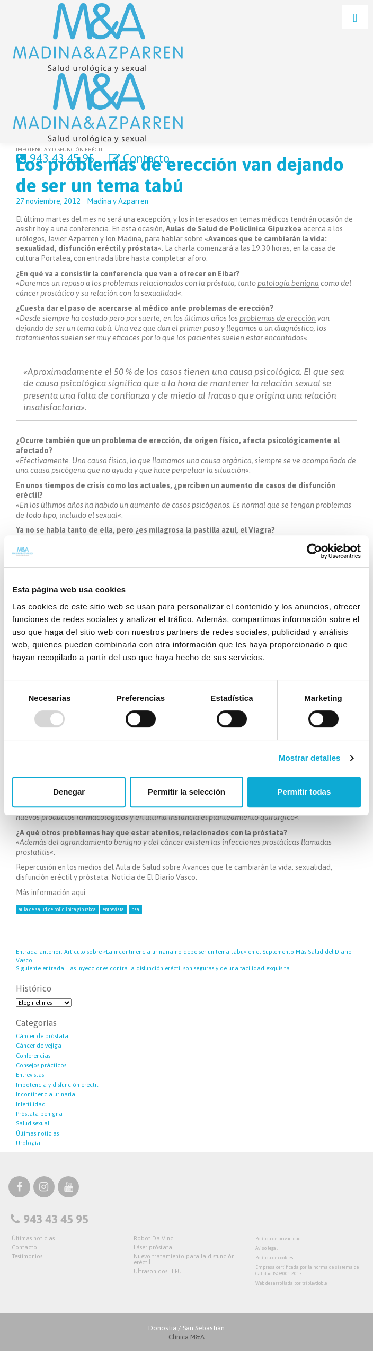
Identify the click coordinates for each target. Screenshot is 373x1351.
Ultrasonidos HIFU (158, 1271)
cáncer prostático (45, 293)
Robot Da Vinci (154, 1238)
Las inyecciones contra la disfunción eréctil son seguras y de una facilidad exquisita (153, 968)
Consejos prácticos (41, 1065)
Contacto (138, 158)
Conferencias (33, 1055)
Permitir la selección (186, 791)
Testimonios (27, 1256)
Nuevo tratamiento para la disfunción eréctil (184, 1259)
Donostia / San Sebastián (186, 1332)
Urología (28, 1143)
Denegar (69, 791)
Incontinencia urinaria (45, 1094)
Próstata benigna (39, 1114)
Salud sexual (32, 1123)
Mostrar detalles (310, 757)
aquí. (79, 892)
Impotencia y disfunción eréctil (57, 1085)
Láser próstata (153, 1247)
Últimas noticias (37, 1133)
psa (135, 909)
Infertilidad (31, 1104)
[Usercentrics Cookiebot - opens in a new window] (314, 551)
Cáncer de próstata (42, 1036)
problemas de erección (277, 318)
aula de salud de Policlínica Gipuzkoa (57, 909)
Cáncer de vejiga (38, 1045)
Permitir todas (304, 791)
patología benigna (288, 283)
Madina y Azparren (117, 201)
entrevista (113, 909)
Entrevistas (30, 1074)
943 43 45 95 (54, 158)
